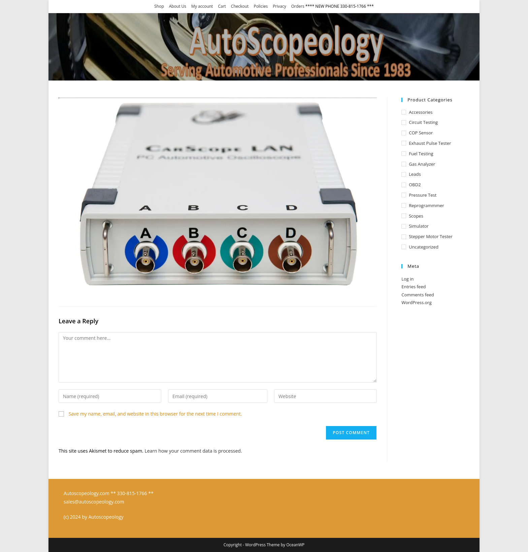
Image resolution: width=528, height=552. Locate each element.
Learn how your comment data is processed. (193, 451)
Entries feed (413, 287)
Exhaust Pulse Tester (430, 143)
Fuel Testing (421, 154)
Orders (297, 6)
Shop (159, 6)
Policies (261, 6)
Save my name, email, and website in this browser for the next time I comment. (155, 414)
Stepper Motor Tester (431, 236)
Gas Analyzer (422, 164)
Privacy (279, 6)
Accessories (420, 112)
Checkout (240, 6)
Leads (415, 174)
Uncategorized (423, 247)
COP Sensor (421, 133)
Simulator (419, 226)
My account (202, 6)
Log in (407, 279)
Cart (222, 6)
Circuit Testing (423, 122)
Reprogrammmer (426, 205)
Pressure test (422, 195)
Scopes (416, 216)
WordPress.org (416, 302)
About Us (177, 6)
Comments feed (417, 295)
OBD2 (415, 185)
